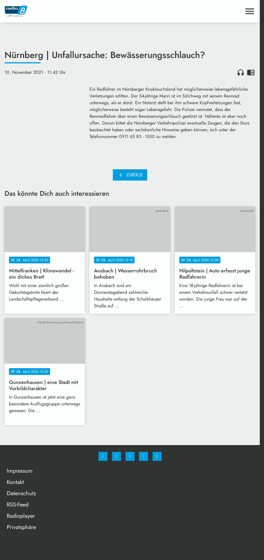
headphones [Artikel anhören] (241, 72)
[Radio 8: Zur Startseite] (67, 11)
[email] (157, 456)
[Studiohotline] (143, 456)
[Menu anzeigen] (249, 11)
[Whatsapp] (130, 456)
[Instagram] (116, 456)
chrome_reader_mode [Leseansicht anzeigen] (251, 72)
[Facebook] (103, 456)
